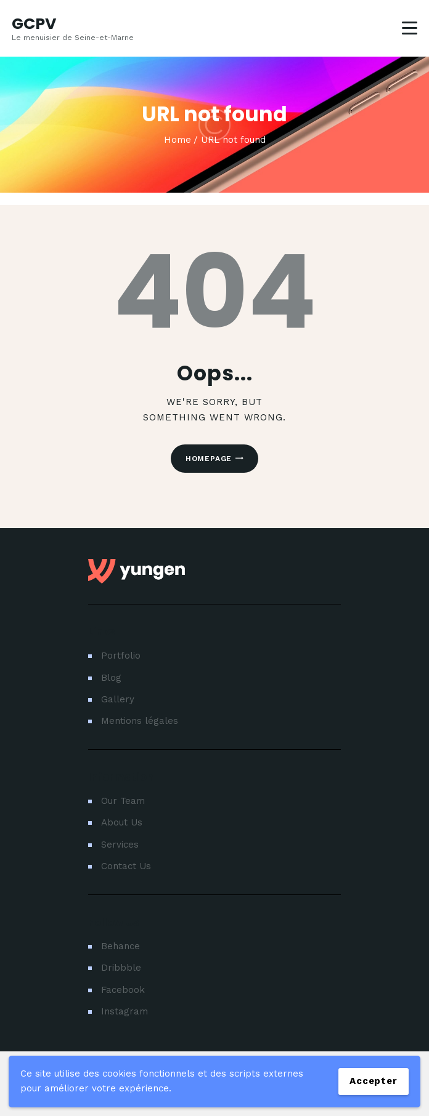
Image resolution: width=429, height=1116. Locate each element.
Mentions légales (139, 720)
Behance (120, 946)
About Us (121, 822)
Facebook (123, 989)
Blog (111, 677)
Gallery (117, 699)
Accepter (373, 1080)
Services (120, 844)
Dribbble (121, 967)
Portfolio (121, 655)
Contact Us (126, 866)
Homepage (209, 458)
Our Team (123, 800)
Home (177, 139)
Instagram (124, 1011)
